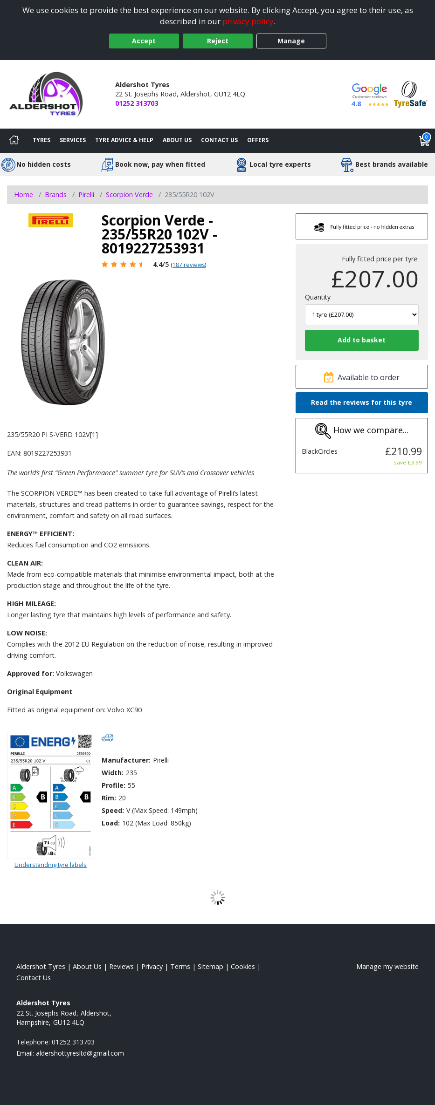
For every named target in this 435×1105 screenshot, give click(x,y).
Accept (144, 40)
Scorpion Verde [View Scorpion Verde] (129, 194)
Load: (111, 823)
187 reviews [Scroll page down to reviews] (189, 265)
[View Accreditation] (411, 93)
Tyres (41, 140)
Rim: (109, 797)
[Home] (14, 141)
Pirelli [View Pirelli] (86, 194)
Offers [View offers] (258, 140)
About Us (177, 140)
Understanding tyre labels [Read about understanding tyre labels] (50, 864)
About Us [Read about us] (87, 966)
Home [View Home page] (23, 194)
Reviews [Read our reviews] (121, 966)
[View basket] (424, 141)
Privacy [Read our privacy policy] (152, 966)
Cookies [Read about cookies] (243, 966)
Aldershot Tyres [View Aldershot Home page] (40, 966)
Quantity (318, 297)
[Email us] (80, 1053)
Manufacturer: (126, 760)
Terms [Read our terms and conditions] (180, 966)
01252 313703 (136, 103)
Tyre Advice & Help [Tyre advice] (124, 140)
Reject (217, 40)
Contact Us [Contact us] (219, 140)
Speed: (113, 810)
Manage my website (387, 966)
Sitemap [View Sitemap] (210, 966)
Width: (113, 772)
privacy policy (248, 21)
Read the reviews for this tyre (361, 402)
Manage (291, 40)
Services (73, 140)
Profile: (113, 785)
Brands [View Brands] (56, 194)
